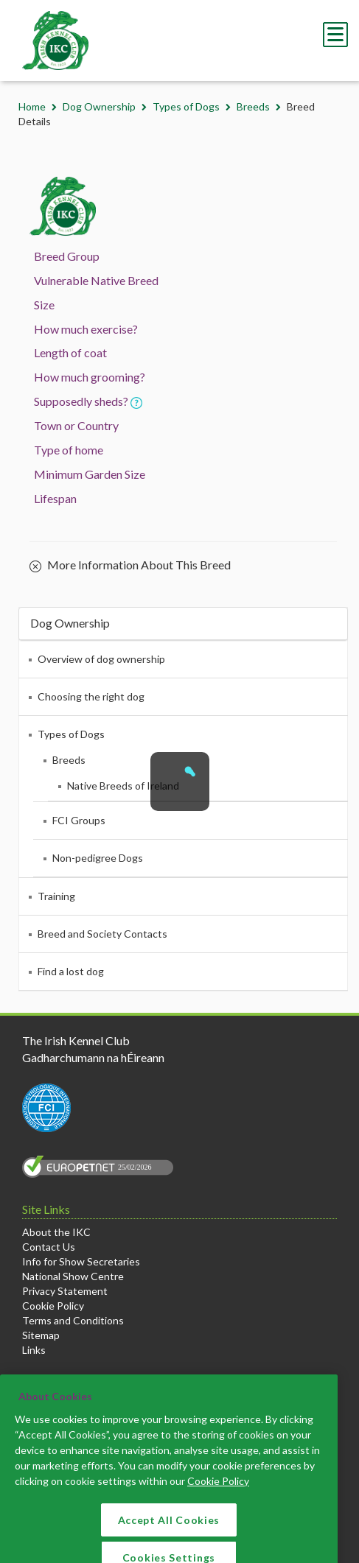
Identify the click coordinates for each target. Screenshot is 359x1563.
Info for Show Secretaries (81, 1261)
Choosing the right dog (91, 696)
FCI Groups (78, 820)
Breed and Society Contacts (102, 933)
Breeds (253, 106)
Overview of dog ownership (101, 659)
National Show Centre (73, 1276)
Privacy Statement (65, 1291)
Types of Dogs (186, 106)
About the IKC (56, 1232)
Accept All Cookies (169, 1534)
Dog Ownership (99, 106)
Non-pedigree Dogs (97, 857)
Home (32, 106)
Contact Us (48, 1246)
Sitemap (41, 1335)
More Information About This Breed (130, 566)
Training (56, 896)
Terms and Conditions (73, 1320)
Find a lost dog (71, 971)
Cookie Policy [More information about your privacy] (218, 1495)
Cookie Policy (53, 1305)
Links (34, 1350)
